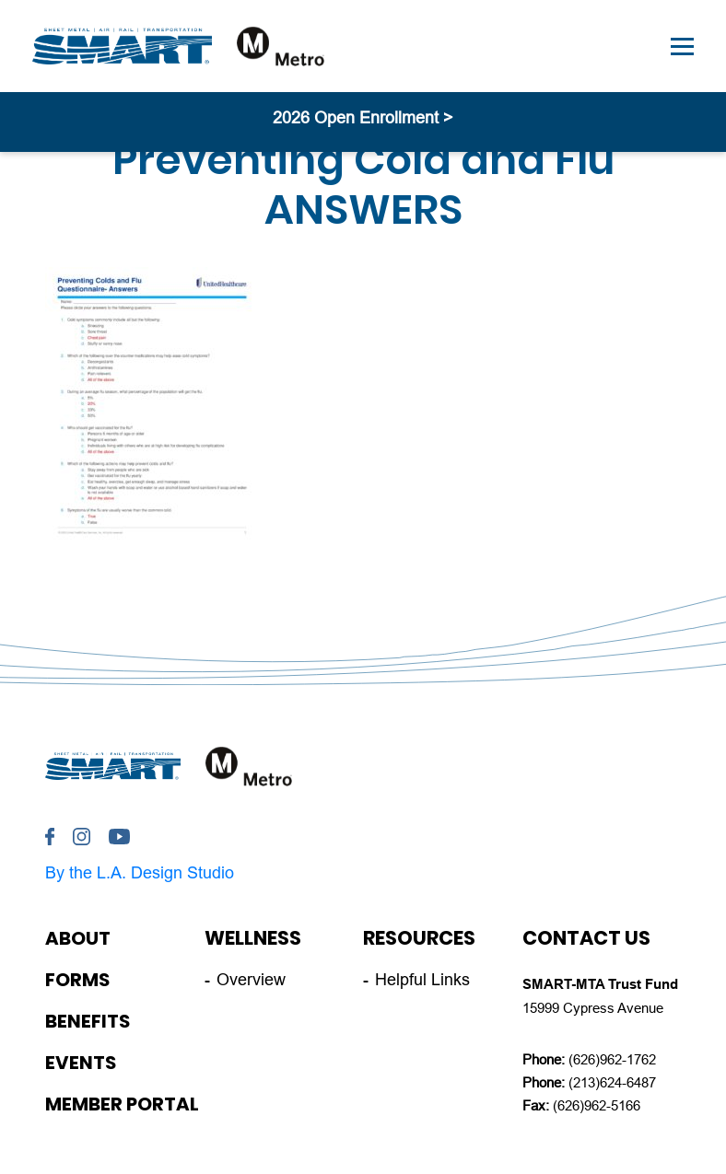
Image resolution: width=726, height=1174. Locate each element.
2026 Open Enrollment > (363, 118)
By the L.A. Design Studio (139, 873)
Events (80, 1062)
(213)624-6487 (612, 1082)
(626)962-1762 (612, 1059)
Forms (77, 980)
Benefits (87, 1021)
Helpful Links (422, 980)
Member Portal (122, 1104)
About (78, 938)
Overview (251, 980)
